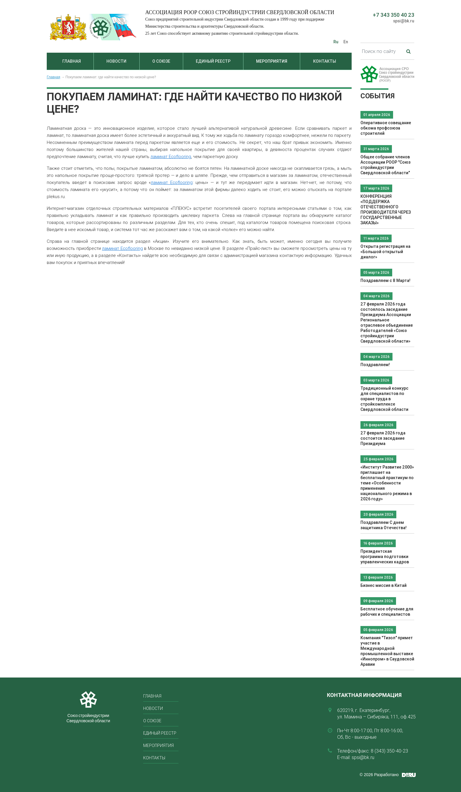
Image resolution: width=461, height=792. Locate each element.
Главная (71, 61)
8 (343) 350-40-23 (389, 751)
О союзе (161, 61)
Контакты (324, 61)
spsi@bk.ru (403, 21)
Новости (116, 61)
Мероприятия (271, 61)
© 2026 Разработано (379, 774)
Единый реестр (213, 61)
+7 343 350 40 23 (393, 14)
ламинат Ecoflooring (171, 156)
